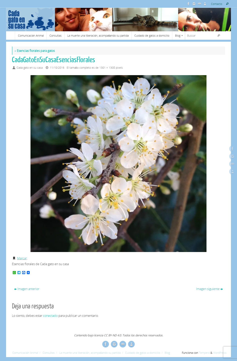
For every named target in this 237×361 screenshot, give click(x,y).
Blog (167, 353)
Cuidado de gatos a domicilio (142, 353)
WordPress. (220, 353)
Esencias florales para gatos (34, 51)
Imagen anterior (26, 289)
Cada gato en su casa (30, 67)
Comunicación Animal (25, 353)
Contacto (216, 4)
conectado (50, 315)
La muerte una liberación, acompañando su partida (90, 353)
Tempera (204, 353)
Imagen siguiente (209, 289)
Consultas (49, 353)
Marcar (22, 258)
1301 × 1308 (107, 67)
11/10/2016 (57, 67)
